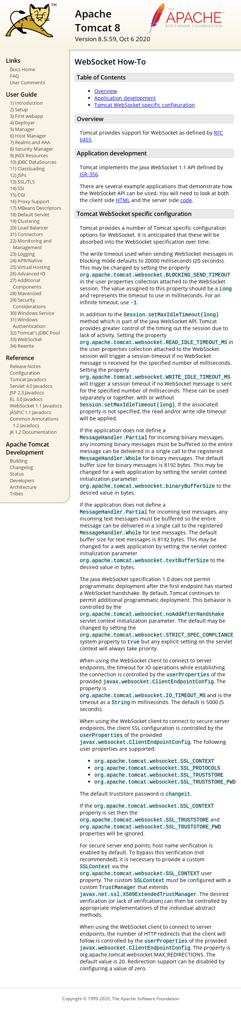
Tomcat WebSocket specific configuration (144, 104)
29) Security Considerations (28, 303)
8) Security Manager (31, 149)
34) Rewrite (22, 346)
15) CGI (17, 195)
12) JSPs (18, 175)
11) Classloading (27, 168)
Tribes (16, 493)
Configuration (25, 373)
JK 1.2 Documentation (33, 432)
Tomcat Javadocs (28, 379)
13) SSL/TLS (22, 181)
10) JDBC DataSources (33, 162)
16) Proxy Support (29, 201)
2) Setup (19, 109)
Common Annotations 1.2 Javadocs (34, 422)
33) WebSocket (26, 339)
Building (18, 460)
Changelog (21, 467)
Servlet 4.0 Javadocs (31, 386)
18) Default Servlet (29, 214)
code (186, 200)
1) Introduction (26, 103)
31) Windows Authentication (27, 322)
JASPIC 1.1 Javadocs (30, 412)
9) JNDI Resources (29, 155)
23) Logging (22, 254)
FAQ (14, 76)
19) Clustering (24, 221)
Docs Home (22, 69)
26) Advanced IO (27, 273)
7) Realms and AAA (30, 142)
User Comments (27, 82)
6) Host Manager (28, 135)
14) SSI (17, 188)
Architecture (23, 487)
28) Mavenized (25, 293)
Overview (105, 91)
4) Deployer (22, 122)
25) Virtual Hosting (30, 267)
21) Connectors (26, 234)
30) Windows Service (32, 313)
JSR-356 (89, 174)
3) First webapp (26, 116)
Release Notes (25, 366)
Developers (22, 480)
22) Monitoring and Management (31, 244)
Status (17, 474)
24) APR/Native (26, 260)
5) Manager (22, 129)
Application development (125, 97)
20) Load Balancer (29, 227)
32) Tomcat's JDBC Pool (35, 332)
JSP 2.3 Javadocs (27, 392)
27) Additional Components (25, 283)
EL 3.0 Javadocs (26, 399)
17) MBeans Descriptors (35, 208)
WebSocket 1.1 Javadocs (36, 405)
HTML (123, 200)
